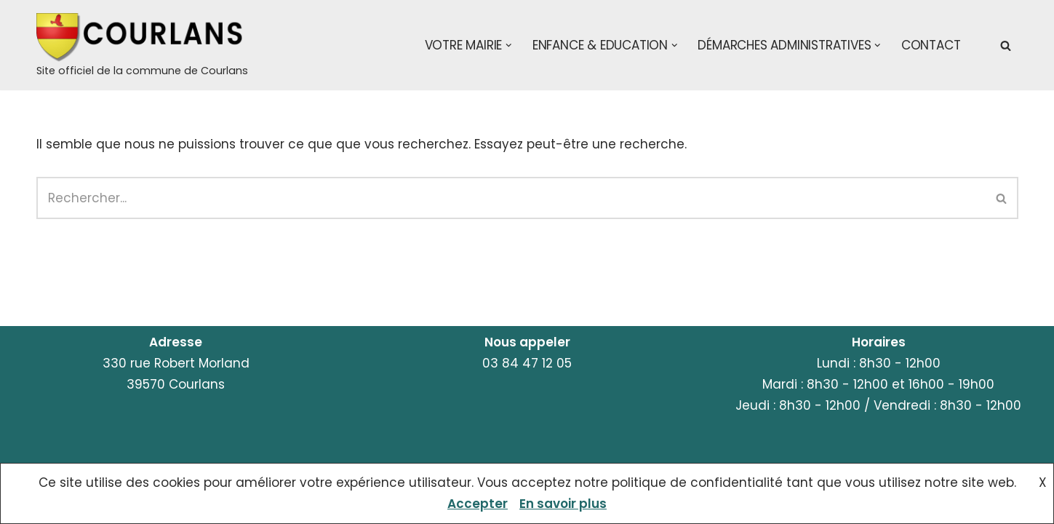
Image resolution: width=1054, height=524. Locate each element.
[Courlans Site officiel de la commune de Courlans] (142, 46)
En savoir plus (563, 503)
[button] (509, 45)
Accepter (477, 503)
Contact (931, 45)
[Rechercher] (1005, 45)
